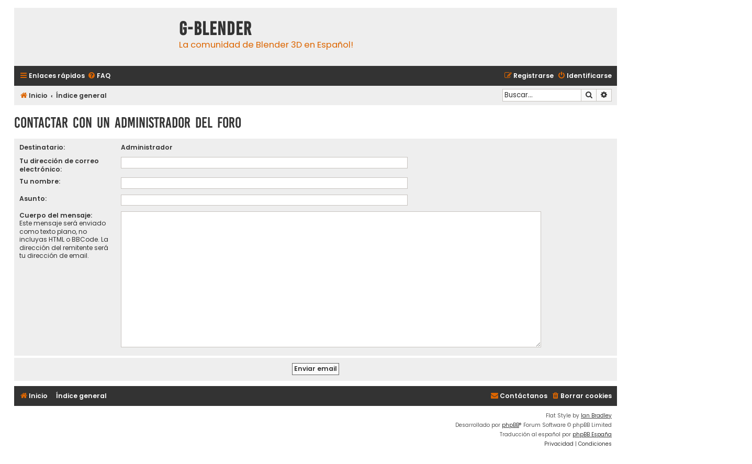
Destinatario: (42, 147)
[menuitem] (98, 76)
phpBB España (592, 430)
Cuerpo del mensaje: (55, 215)
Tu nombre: (39, 181)
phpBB (510, 421)
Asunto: (33, 198)
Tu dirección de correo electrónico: (59, 164)
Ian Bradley (596, 411)
